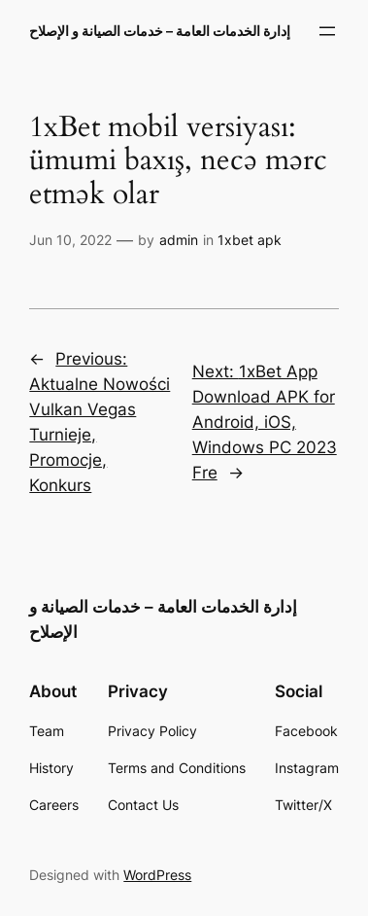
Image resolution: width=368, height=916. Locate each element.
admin (178, 239)
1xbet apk (249, 239)
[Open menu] (327, 31)
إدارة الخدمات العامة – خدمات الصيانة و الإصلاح (159, 30)
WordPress (157, 874)
